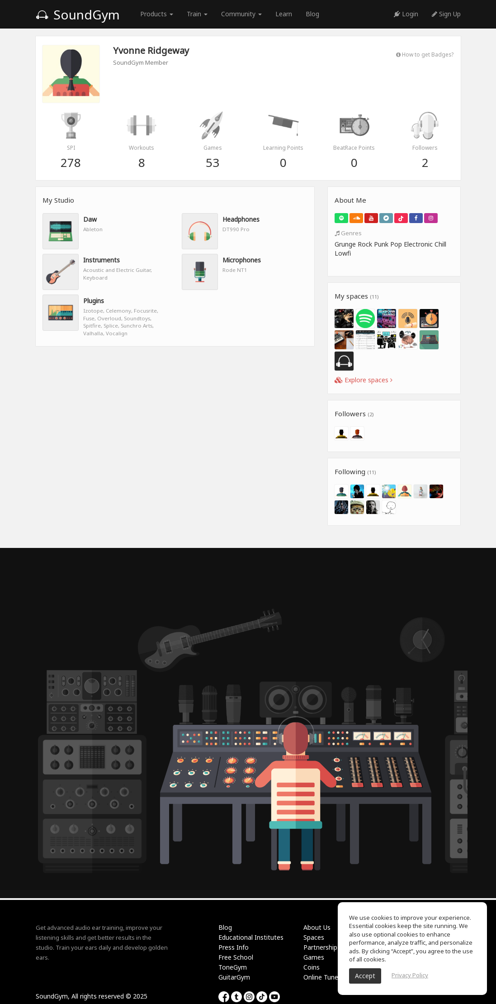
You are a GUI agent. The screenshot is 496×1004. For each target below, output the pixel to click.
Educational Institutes (250, 937)
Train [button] (197, 14)
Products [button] (156, 14)
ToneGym (232, 967)
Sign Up (446, 14)
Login (406, 14)
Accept (365, 975)
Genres (348, 233)
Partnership (320, 947)
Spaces (313, 937)
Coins (311, 967)
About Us (317, 927)
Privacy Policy (410, 975)
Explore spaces (363, 380)
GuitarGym (234, 977)
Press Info (233, 947)
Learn (283, 14)
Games (313, 957)
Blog (312, 14)
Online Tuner (321, 977)
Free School (235, 957)
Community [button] (241, 14)
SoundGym (78, 14)
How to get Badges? (424, 54)
